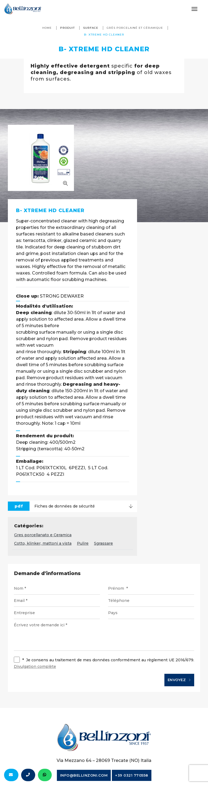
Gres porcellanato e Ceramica (109, 475)
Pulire (149, 483)
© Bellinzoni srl (43, 737)
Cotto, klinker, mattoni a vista (109, 483)
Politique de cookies (105, 745)
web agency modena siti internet (104, 767)
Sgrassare (170, 483)
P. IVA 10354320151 (84, 737)
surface (90, 28)
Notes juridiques (127, 737)
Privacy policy (165, 737)
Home (47, 28)
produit (67, 28)
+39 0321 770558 (131, 717)
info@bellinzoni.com (84, 717)
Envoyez (179, 620)
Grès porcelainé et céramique (135, 28)
